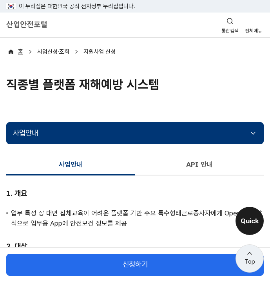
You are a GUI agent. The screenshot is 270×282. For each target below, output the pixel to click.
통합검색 (230, 31)
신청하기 (135, 264)
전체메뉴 (253, 31)
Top (250, 261)
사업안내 (25, 132)
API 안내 (199, 164)
